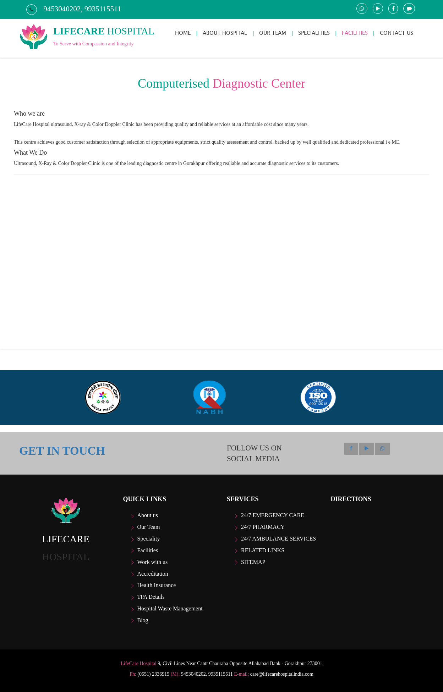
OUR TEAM (272, 33)
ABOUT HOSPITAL (225, 33)
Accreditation (152, 574)
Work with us (152, 562)
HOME (183, 33)
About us (147, 515)
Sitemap (253, 562)
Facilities (147, 550)
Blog (142, 620)
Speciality (148, 539)
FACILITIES (355, 33)
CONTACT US (396, 33)
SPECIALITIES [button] (314, 33)
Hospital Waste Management (170, 608)
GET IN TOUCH (62, 450)
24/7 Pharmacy (263, 527)
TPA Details (151, 597)
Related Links (262, 550)
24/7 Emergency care (272, 515)
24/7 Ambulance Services (278, 539)
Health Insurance (156, 585)
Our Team (148, 527)
